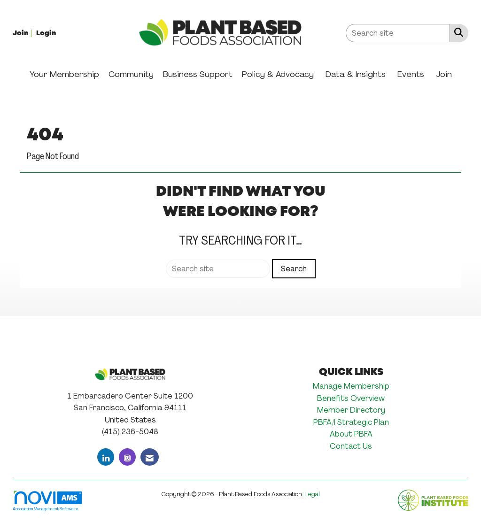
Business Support (198, 74)
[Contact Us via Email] (149, 457)
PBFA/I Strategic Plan (351, 422)
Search (294, 269)
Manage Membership (351, 386)
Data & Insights (356, 74)
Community (131, 74)
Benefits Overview (351, 398)
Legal (312, 494)
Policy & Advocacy (278, 74)
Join (444, 74)
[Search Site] (457, 32)
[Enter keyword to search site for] (398, 33)
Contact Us (351, 446)
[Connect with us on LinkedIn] (105, 457)
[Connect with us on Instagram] (127, 457)
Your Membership (64, 74)
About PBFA (351, 434)
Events (410, 74)
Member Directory (351, 410)
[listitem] (23, 33)
